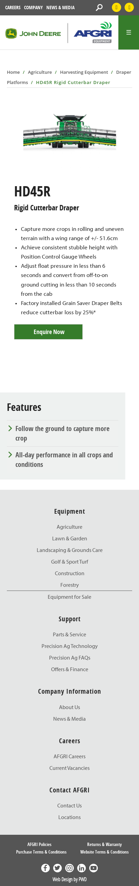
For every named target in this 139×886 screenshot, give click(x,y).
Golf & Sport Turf (69, 561)
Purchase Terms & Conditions (41, 852)
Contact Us (69, 805)
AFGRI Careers (69, 756)
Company (33, 7)
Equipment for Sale (69, 596)
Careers (13, 7)
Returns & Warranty (104, 844)
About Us (69, 707)
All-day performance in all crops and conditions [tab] (64, 459)
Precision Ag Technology (70, 645)
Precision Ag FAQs (69, 657)
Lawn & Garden (69, 538)
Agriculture (40, 72)
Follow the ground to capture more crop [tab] (62, 433)
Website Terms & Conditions (104, 852)
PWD (82, 879)
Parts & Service (69, 634)
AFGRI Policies (39, 844)
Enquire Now (49, 332)
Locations (69, 817)
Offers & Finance (69, 669)
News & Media (60, 7)
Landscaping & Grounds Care (70, 549)
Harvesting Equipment (84, 72)
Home (13, 72)
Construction (69, 573)
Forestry (69, 584)
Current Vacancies (69, 767)
